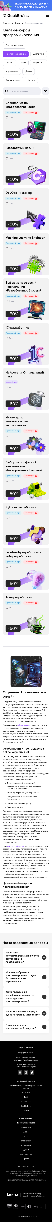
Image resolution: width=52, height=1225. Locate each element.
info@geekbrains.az (26, 1053)
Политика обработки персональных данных (26, 1087)
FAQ (26, 1097)
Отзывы (26, 1111)
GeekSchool (26, 1106)
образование (23, 725)
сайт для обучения (15, 846)
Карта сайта (26, 1102)
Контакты (26, 1093)
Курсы (17, 23)
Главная (6, 23)
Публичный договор (26, 1081)
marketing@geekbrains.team (26, 1060)
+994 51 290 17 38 (26, 1048)
